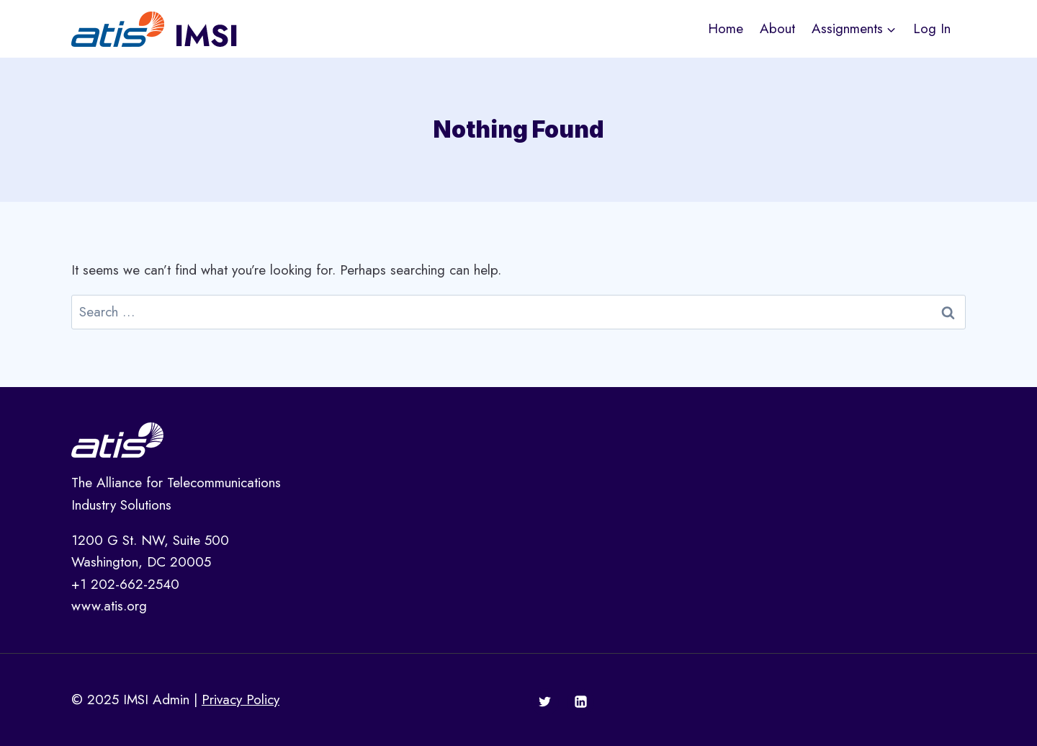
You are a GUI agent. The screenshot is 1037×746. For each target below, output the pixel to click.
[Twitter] (545, 702)
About (777, 28)
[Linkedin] (580, 702)
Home (725, 28)
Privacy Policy (240, 699)
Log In (932, 28)
